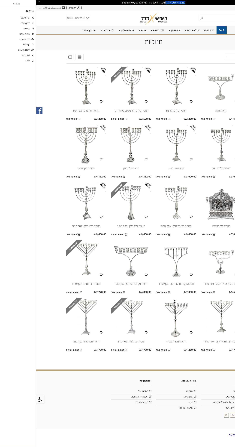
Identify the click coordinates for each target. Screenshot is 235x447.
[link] (228, 440)
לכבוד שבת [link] (121, 30)
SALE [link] (185, 30)
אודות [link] (223, 7)
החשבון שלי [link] (107, 391)
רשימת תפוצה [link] (106, 402)
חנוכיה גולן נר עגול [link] (185, 168)
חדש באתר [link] (173, 30)
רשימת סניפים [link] (196, 396)
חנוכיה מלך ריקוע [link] (50, 168)
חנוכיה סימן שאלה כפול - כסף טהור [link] (185, 284)
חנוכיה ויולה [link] (185, 110)
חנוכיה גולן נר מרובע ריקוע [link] (50, 110)
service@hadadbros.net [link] (189, 402)
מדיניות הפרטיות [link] (150, 407)
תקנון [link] (154, 402)
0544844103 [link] (195, 407)
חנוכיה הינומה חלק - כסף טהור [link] (140, 226)
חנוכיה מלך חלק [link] (95, 168)
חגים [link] (106, 30)
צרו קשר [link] (214, 7)
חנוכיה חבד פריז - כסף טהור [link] (50, 341)
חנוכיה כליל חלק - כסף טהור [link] (95, 226)
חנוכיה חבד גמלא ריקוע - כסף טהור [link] (185, 341)
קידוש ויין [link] (138, 30)
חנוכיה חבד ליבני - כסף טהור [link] (95, 341)
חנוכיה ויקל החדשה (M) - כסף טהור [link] (140, 284)
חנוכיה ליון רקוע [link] (140, 168)
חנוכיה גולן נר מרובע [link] (140, 110)
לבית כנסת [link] (71, 30)
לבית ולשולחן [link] (90, 30)
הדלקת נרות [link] (155, 30)
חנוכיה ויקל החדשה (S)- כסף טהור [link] (95, 284)
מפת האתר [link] (152, 396)
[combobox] (196, 57)
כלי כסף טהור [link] (53, 30)
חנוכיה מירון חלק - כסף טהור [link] (50, 226)
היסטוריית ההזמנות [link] (103, 396)
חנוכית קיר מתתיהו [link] (185, 226)
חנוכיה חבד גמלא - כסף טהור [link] (50, 284)
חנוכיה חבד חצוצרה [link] (140, 341)
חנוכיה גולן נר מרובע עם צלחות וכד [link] (95, 110)
